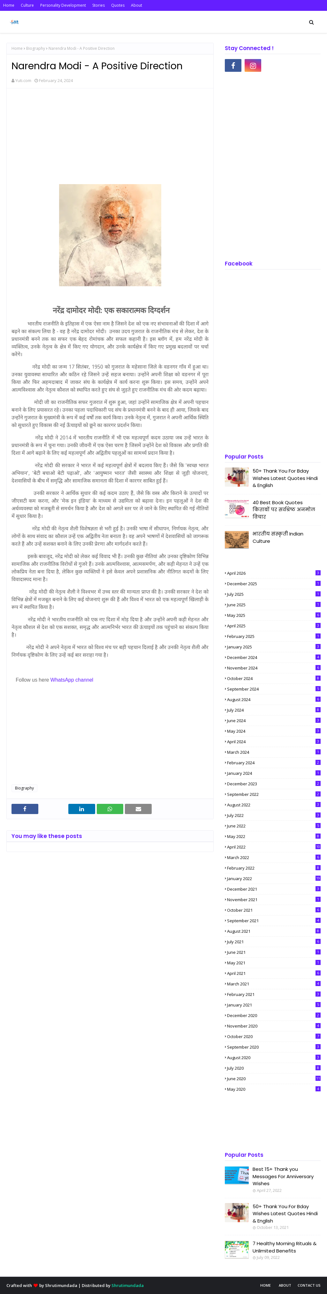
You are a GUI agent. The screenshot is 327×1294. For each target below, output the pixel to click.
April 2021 (274, 973)
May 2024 (274, 731)
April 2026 (274, 573)
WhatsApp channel (71, 680)
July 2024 (274, 710)
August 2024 (274, 699)
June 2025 (274, 605)
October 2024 (274, 678)
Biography (35, 48)
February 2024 (274, 763)
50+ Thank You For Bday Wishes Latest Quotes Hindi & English (285, 478)
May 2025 (274, 615)
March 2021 (274, 984)
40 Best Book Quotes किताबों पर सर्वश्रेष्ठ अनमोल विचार (284, 509)
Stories (98, 5)
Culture (27, 5)
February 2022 (274, 868)
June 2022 (274, 826)
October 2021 (274, 910)
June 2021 (274, 952)
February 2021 (274, 994)
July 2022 (274, 815)
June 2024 (274, 720)
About (136, 5)
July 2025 (274, 594)
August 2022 (274, 805)
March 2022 (274, 857)
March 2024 (274, 752)
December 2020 (274, 1015)
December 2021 (274, 889)
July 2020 (274, 1068)
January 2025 (274, 647)
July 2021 (274, 942)
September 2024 (274, 689)
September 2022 (274, 794)
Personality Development (63, 5)
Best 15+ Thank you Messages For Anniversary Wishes (283, 1176)
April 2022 (274, 847)
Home (8, 5)
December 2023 (274, 784)
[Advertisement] (110, 139)
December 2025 (274, 584)
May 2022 (274, 836)
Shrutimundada (61, 1285)
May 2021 (274, 963)
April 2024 (274, 741)
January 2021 (274, 1005)
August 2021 (274, 931)
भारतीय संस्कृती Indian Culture (278, 537)
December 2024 (274, 657)
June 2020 (274, 1078)
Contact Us (309, 1285)
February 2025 (274, 636)
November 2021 (274, 899)
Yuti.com (23, 80)
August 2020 (274, 1057)
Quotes (118, 5)
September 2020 (274, 1047)
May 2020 (274, 1089)
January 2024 (274, 773)
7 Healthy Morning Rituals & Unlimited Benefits (284, 1247)
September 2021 (274, 921)
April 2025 (274, 626)
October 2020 (274, 1036)
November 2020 (274, 1026)
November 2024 (274, 668)
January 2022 (274, 878)
